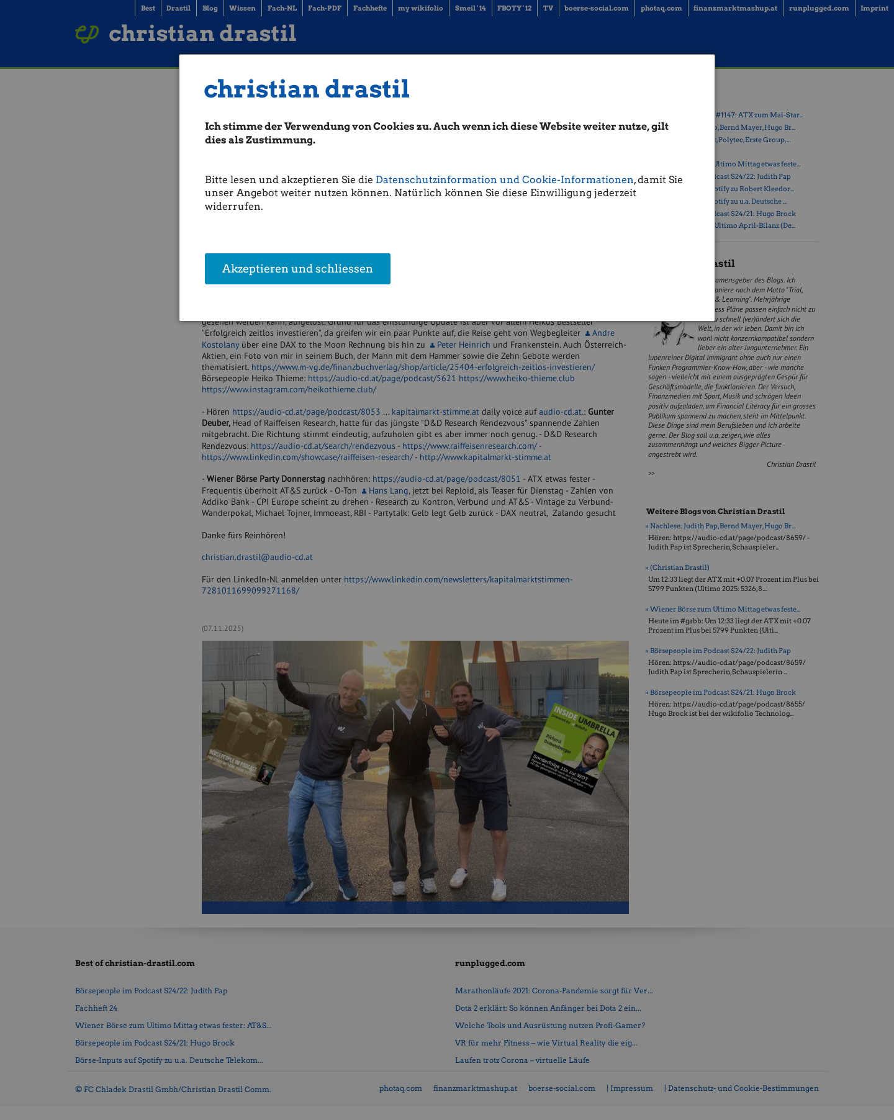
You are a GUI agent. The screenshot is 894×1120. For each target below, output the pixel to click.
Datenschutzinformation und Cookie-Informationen (505, 180)
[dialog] (447, 188)
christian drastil (307, 89)
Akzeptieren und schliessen (297, 269)
